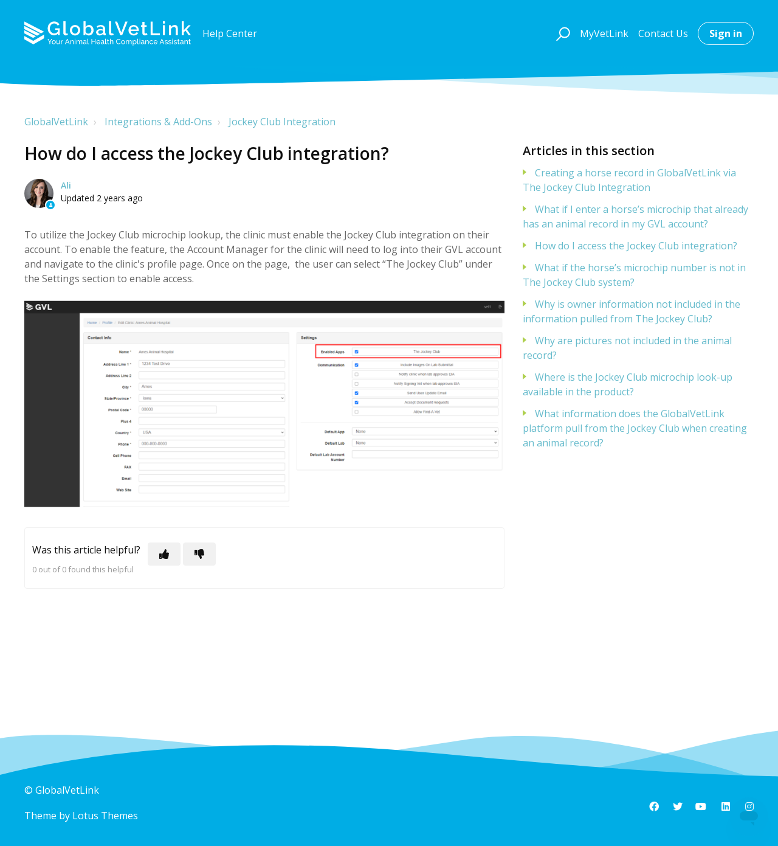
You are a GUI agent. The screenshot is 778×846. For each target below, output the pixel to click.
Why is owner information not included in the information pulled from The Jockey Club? (631, 311)
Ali (66, 185)
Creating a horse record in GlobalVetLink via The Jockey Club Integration (629, 180)
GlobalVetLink (56, 121)
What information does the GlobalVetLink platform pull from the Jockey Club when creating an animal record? (635, 428)
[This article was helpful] (164, 554)
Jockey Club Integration (282, 121)
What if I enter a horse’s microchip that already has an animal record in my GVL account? (635, 217)
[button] (561, 33)
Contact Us (663, 33)
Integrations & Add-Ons (158, 121)
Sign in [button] (725, 33)
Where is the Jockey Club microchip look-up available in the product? (627, 384)
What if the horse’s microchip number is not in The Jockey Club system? (634, 275)
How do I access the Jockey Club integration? (636, 245)
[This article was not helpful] (199, 554)
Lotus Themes (105, 815)
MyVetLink (604, 33)
